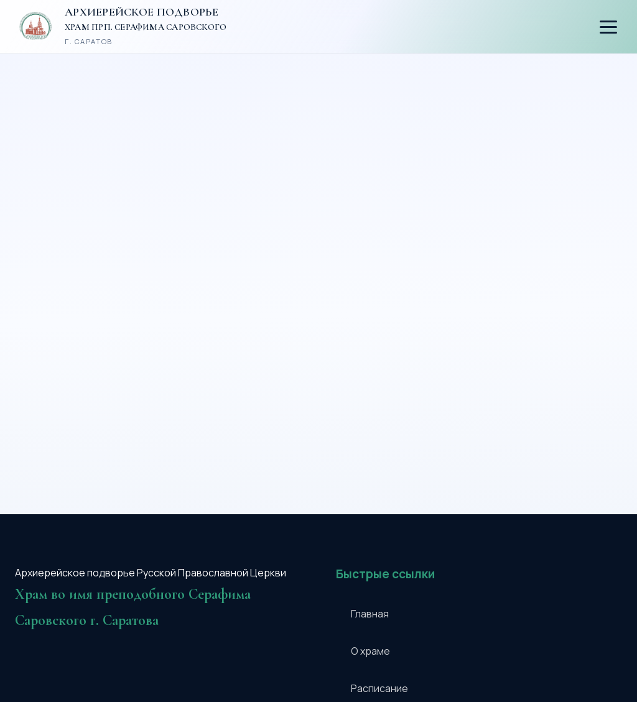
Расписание (379, 688)
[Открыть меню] (608, 27)
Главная (370, 614)
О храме (370, 651)
